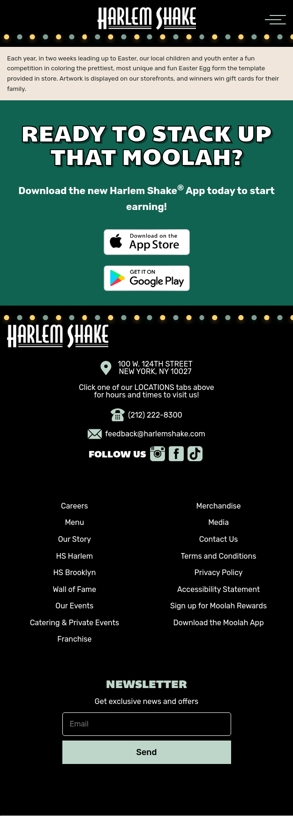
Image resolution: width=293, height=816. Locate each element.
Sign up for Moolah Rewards (218, 605)
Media (218, 522)
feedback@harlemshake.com (146, 434)
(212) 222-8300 (146, 415)
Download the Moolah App (218, 622)
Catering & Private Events (74, 622)
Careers (74, 506)
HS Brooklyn (74, 572)
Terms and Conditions (218, 556)
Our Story (74, 539)
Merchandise (218, 506)
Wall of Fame (75, 589)
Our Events (74, 605)
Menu (74, 522)
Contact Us (218, 539)
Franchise (74, 639)
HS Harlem (74, 556)
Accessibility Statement (218, 589)
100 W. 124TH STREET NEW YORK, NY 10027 (146, 367)
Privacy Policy (219, 572)
